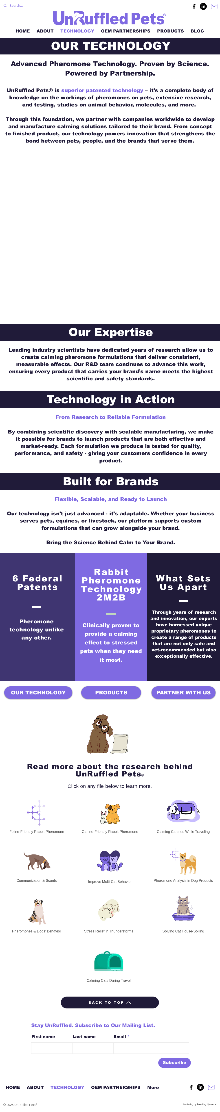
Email (120, 1037)
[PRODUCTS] (111, 692)
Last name (84, 1037)
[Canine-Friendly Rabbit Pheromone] (110, 816)
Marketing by (199, 1104)
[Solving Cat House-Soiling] (183, 911)
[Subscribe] (174, 1063)
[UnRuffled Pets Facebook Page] (194, 6)
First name (43, 1037)
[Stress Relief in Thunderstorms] (108, 913)
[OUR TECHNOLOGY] (38, 692)
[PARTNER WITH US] (184, 692)
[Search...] (87, 5)
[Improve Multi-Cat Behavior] (110, 864)
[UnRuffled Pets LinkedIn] (203, 6)
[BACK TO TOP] (110, 1002)
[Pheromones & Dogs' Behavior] (37, 915)
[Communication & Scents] (36, 863)
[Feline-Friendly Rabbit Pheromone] (36, 815)
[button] (110, 236)
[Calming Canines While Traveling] (183, 814)
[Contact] (214, 6)
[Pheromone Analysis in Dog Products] (183, 864)
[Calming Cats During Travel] (109, 964)
